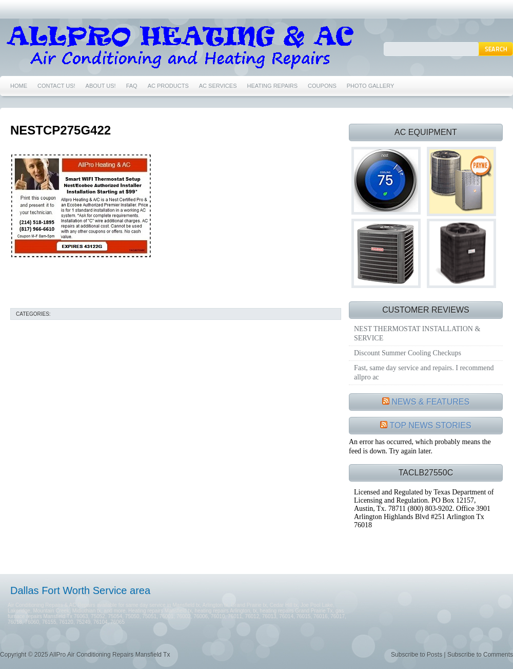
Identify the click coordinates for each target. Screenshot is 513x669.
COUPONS (322, 86)
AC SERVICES (218, 86)
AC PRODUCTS (168, 86)
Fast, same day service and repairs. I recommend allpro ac (424, 372)
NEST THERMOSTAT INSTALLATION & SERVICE (417, 333)
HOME (18, 86)
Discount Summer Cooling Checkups (407, 353)
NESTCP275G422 (60, 130)
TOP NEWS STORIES (430, 425)
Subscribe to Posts (416, 654)
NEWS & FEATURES (430, 401)
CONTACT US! (56, 86)
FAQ (131, 86)
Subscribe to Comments (480, 654)
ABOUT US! (101, 86)
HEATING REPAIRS (272, 86)
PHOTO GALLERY (370, 86)
